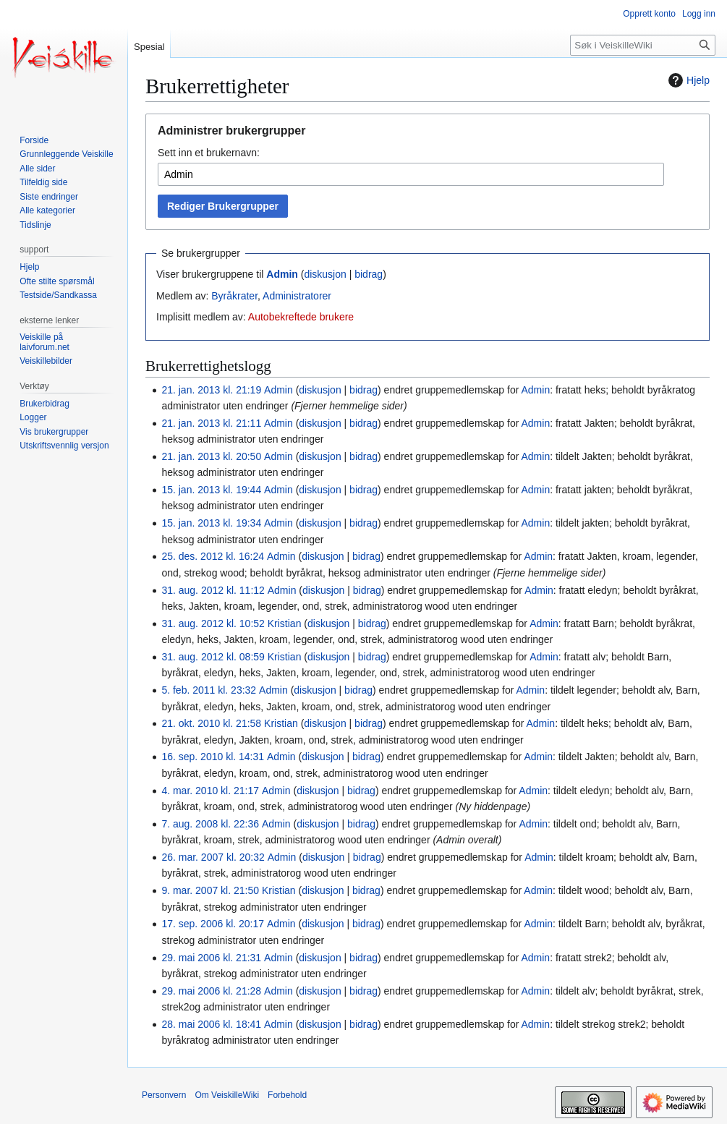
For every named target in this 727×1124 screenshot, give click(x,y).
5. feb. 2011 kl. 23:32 (208, 690)
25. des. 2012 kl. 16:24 (212, 556)
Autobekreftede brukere (301, 317)
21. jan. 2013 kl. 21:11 (211, 423)
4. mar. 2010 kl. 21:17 (210, 790)
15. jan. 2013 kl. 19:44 (211, 489)
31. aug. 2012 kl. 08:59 (212, 657)
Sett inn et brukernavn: (209, 152)
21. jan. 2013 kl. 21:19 (211, 390)
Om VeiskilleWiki (227, 1095)
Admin (282, 274)
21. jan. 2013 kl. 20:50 (211, 456)
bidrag (368, 274)
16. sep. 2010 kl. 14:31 (212, 756)
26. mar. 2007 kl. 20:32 (212, 857)
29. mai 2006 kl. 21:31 (211, 957)
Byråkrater (234, 296)
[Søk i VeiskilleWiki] (642, 45)
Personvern (164, 1095)
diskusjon (325, 274)
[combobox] (411, 174)
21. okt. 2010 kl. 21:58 (211, 723)
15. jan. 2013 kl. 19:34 (211, 523)
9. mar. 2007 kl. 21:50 (210, 890)
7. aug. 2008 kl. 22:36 (210, 824)
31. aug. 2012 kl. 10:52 (212, 623)
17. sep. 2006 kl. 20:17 (212, 923)
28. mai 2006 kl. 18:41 (211, 1024)
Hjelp (687, 80)
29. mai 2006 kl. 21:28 (211, 991)
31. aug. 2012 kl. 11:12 (212, 590)
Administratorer (297, 296)
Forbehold (287, 1095)
